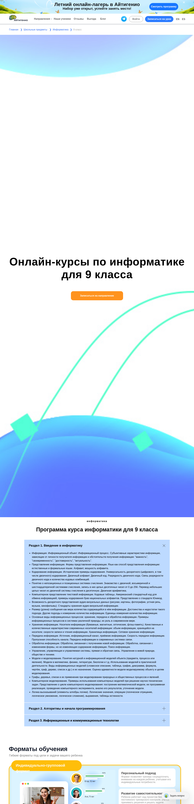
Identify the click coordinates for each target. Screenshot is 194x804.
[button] (159, 19)
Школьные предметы (35, 29)
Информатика (60, 29)
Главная (13, 29)
